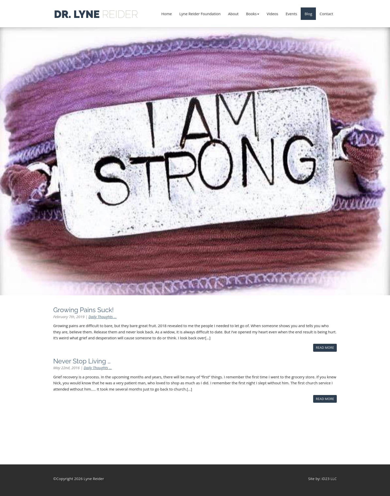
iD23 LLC (329, 478)
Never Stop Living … (82, 361)
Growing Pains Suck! (83, 310)
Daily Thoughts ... (103, 316)
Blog (308, 13)
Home (166, 13)
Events (291, 13)
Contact (326, 13)
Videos (272, 13)
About (233, 13)
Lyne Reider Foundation (200, 13)
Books (252, 13)
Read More (325, 347)
